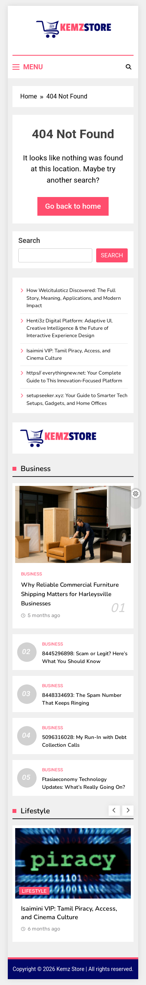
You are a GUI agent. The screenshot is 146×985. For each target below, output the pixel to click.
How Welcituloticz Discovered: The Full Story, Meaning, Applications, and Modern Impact (73, 298)
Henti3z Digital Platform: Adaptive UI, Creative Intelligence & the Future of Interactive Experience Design (69, 328)
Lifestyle (34, 891)
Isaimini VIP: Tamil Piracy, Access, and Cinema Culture (69, 913)
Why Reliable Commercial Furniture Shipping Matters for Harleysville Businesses (70, 594)
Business (31, 574)
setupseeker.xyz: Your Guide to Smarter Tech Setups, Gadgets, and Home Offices (76, 399)
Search (29, 240)
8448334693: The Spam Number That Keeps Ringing (81, 699)
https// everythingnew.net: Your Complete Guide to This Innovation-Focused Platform (74, 376)
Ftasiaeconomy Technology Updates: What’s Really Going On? (83, 783)
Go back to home (73, 206)
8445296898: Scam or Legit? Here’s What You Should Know (84, 657)
